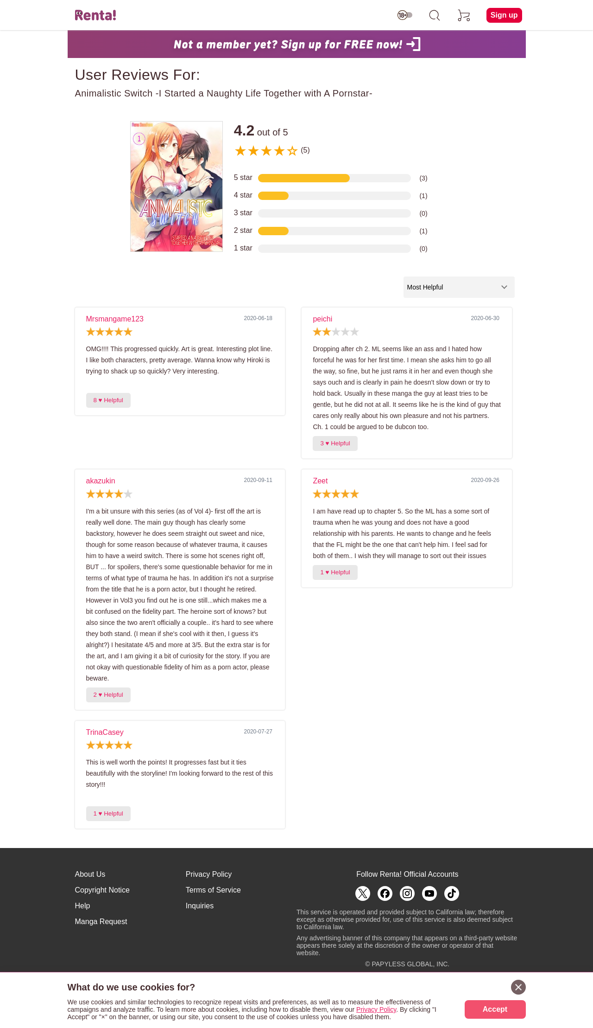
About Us (90, 874)
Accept (495, 1009)
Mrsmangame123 (115, 319)
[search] (434, 15)
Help (82, 906)
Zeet (320, 481)
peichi (322, 319)
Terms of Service (213, 890)
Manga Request (101, 921)
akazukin (100, 481)
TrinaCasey (105, 732)
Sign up (504, 15)
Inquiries (200, 906)
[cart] (464, 15)
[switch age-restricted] (404, 15)
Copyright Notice (102, 890)
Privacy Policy (209, 874)
